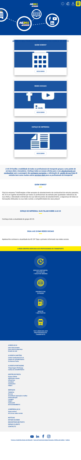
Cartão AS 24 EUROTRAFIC (16, 359)
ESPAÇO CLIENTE (14, 424)
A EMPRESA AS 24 (14, 409)
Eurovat (10, 394)
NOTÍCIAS (11, 417)
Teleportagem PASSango (15, 368)
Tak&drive (11, 392)
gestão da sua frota (67, 173)
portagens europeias (38, 173)
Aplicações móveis (14, 378)
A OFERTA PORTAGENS (16, 365)
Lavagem (11, 399)
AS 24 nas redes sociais (15, 413)
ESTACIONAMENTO (14, 404)
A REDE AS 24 (12, 345)
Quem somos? (12, 411)
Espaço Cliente (12, 376)
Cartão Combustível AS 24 (16, 357)
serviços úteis (40, 175)
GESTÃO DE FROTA (14, 374)
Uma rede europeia (14, 347)
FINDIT (10, 385)
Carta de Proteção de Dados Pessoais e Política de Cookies (49, 440)
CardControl (11, 384)
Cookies (67, 440)
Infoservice (11, 380)
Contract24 (11, 403)
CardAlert (11, 382)
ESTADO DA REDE (14, 420)
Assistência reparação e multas (17, 396)
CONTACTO (12, 426)
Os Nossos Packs (13, 361)
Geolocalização (12, 397)
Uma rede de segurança (15, 349)
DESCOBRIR (41, 71)
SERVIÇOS (11, 390)
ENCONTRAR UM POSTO (16, 422)
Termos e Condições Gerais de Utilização (22, 440)
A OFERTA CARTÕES (15, 355)
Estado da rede (12, 351)
